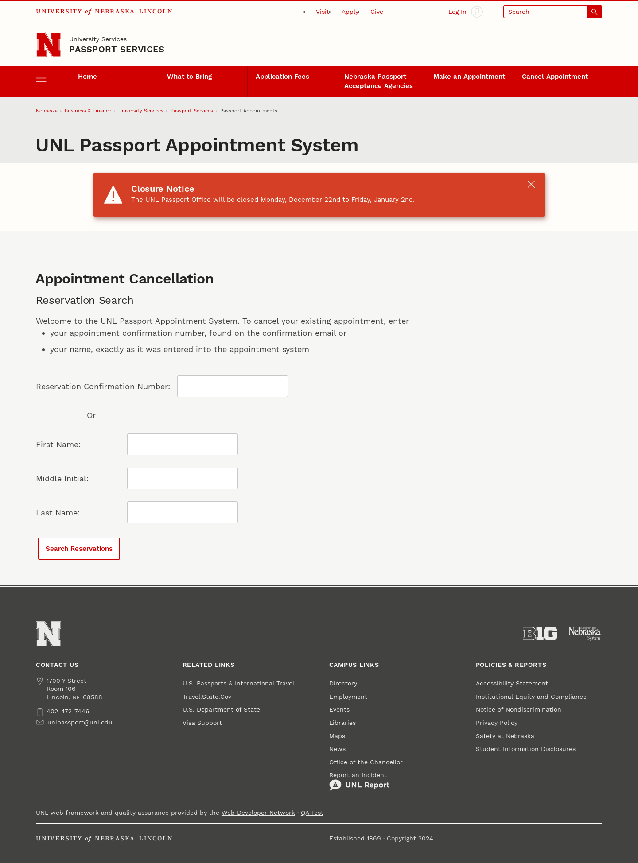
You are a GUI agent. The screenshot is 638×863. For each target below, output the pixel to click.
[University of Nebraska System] (585, 634)
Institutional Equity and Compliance (531, 696)
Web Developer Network (258, 812)
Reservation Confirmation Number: (103, 386)
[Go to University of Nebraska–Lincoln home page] (48, 44)
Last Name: (58, 512)
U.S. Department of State (222, 709)
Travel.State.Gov (207, 696)
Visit (322, 11)
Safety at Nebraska (505, 735)
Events (339, 709)
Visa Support (202, 722)
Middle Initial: (62, 478)
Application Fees (282, 77)
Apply (350, 11)
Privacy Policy (496, 722)
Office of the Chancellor (366, 762)
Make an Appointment (469, 77)
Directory (343, 683)
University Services (98, 39)
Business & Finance (88, 111)
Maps (337, 735)
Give (376, 11)
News (337, 748)
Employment (348, 696)
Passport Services (116, 49)
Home (87, 77)
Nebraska (47, 111)
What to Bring (189, 77)
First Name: (58, 444)
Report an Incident (359, 781)
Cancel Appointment (555, 77)
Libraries (342, 722)
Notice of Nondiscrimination (518, 709)
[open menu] (53, 81)
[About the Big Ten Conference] (540, 634)
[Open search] (552, 11)
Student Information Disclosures (526, 748)
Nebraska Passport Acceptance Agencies (378, 81)
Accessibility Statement (512, 683)
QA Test (312, 812)
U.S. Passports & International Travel (238, 683)
